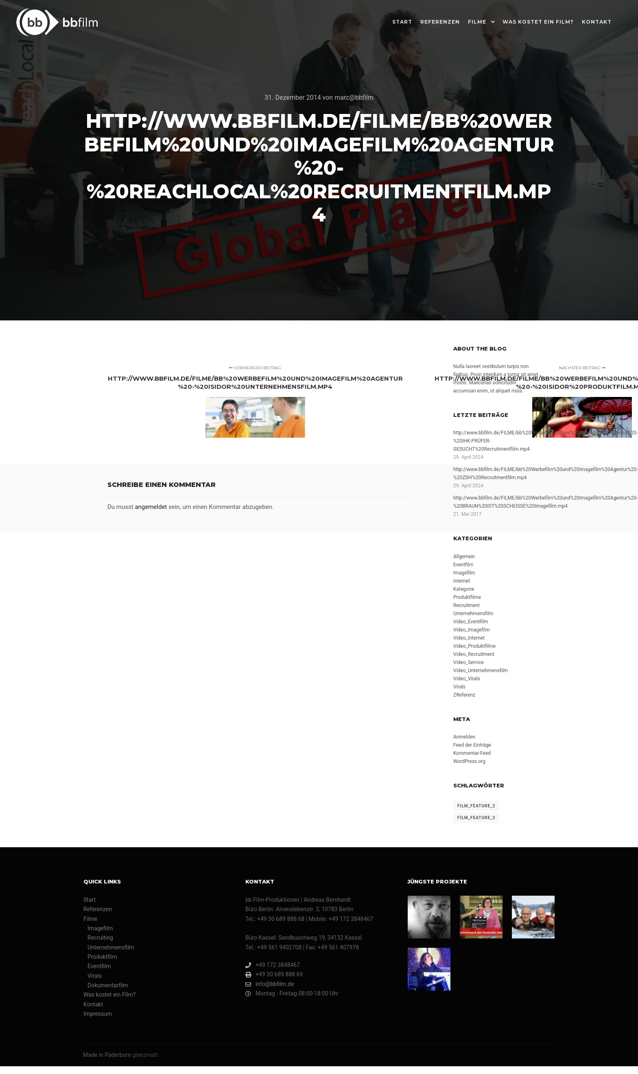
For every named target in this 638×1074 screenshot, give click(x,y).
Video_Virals (466, 679)
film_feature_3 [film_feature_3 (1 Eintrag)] (476, 817)
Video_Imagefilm (471, 630)
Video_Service (468, 662)
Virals (459, 687)
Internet (461, 581)
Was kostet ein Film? (109, 994)
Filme (90, 919)
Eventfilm (463, 565)
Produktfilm (102, 956)
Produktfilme (467, 597)
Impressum (97, 1013)
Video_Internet (469, 638)
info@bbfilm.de (269, 984)
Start (89, 899)
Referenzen (97, 909)
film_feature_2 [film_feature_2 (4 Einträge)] (476, 806)
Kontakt (93, 1004)
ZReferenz (464, 695)
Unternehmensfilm (473, 613)
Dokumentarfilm (107, 985)
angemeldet (151, 507)
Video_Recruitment (473, 654)
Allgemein (464, 556)
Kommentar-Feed (472, 753)
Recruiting (100, 937)
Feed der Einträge (472, 745)
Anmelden (464, 737)
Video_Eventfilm (470, 622)
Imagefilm (464, 573)
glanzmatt (145, 1055)
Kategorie (463, 589)
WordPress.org (469, 761)
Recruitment (466, 605)
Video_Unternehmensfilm (480, 670)
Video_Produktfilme (474, 646)
